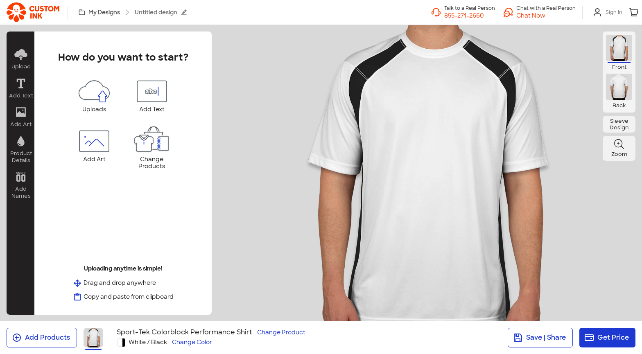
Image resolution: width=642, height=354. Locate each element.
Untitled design (161, 12)
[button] (546, 15)
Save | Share (539, 338)
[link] (33, 12)
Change (281, 332)
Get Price (606, 338)
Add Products (41, 338)
